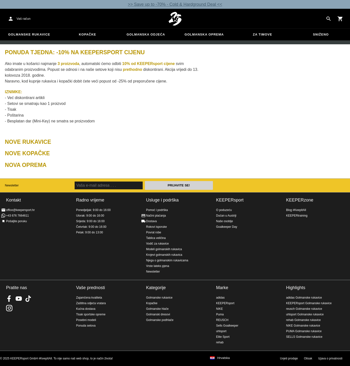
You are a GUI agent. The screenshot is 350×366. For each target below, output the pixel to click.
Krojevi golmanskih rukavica (164, 254)
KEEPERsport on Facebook (9, 298)
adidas (220, 297)
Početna (175, 19)
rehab (220, 342)
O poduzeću (224, 210)
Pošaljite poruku (16, 221)
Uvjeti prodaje (289, 358)
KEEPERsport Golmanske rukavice (309, 303)
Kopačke (87, 34)
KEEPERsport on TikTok (28, 298)
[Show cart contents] (340, 19)
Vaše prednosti (90, 287)
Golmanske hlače (157, 309)
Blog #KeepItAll (296, 210)
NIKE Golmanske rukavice (303, 325)
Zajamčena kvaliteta (89, 297)
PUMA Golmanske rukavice (304, 331)
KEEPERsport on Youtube (19, 298)
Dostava (151, 221)
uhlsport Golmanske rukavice (305, 314)
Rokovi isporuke (156, 227)
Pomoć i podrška (157, 210)
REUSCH (222, 320)
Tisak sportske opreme (90, 314)
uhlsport (221, 331)
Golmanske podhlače (160, 320)
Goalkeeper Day (226, 227)
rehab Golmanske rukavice (303, 320)
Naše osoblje (224, 221)
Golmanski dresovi (158, 314)
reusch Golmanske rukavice (304, 309)
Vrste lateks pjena (157, 266)
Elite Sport (222, 337)
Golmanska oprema (204, 34)
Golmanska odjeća (146, 34)
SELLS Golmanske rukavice (304, 337)
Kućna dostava (85, 309)
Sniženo (321, 34)
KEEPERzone (299, 200)
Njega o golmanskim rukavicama (167, 260)
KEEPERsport (230, 200)
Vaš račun (24, 18)
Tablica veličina (156, 238)
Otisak (308, 358)
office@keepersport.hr (20, 210)
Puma (220, 314)
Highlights (295, 287)
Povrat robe (153, 232)
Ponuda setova (86, 325)
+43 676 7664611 (17, 215)
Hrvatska (223, 358)
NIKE (219, 309)
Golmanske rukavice (29, 34)
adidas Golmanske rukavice (304, 297)
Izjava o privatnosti (330, 358)
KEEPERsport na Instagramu (9, 308)
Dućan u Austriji (226, 215)
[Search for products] (328, 19)
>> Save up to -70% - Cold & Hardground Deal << (175, 4)
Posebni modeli (86, 320)
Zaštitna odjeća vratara (91, 303)
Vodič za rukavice (157, 243)
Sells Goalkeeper (227, 325)
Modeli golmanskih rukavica (164, 249)
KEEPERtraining (296, 215)
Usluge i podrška (162, 200)
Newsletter (12, 185)
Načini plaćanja (156, 215)
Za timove (262, 34)
